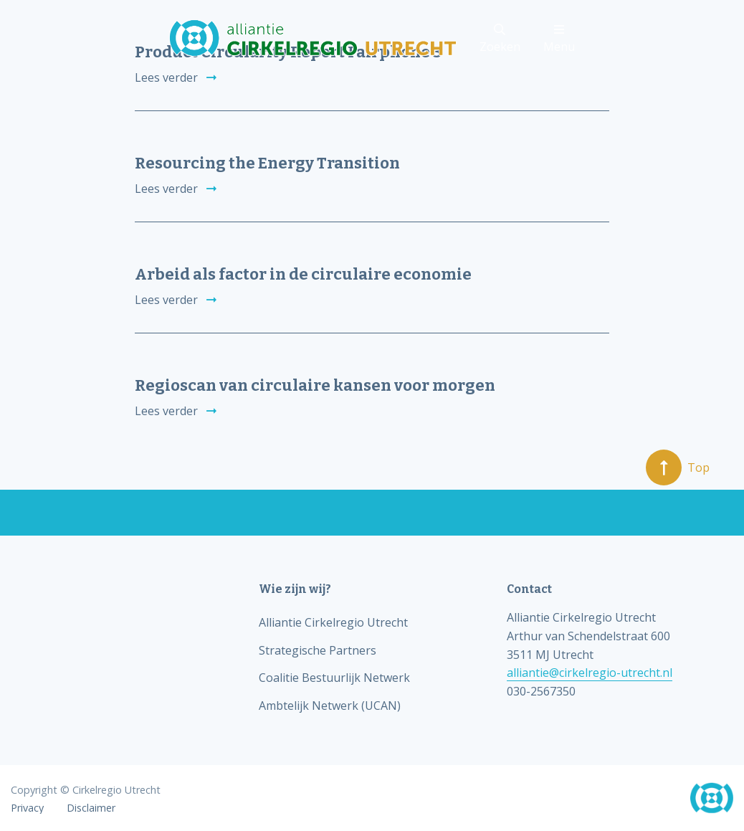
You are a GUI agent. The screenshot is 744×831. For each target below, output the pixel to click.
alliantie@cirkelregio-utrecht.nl (589, 672)
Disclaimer (91, 808)
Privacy (27, 808)
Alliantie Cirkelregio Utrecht (333, 622)
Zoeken (500, 39)
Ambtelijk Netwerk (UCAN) (330, 705)
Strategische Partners (317, 650)
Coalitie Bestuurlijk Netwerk (334, 677)
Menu (559, 39)
